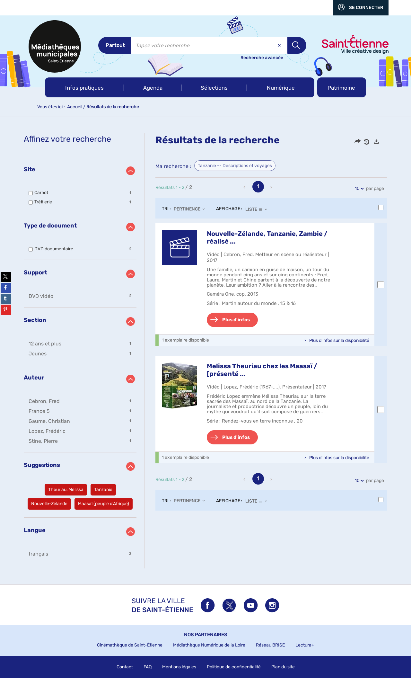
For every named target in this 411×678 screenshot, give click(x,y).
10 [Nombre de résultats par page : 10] (358, 188)
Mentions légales (179, 667)
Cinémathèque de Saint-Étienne (129, 645)
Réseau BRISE (270, 645)
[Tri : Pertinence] (191, 209)
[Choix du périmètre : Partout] (114, 45)
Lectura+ (304, 645)
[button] (84, 87)
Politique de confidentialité (234, 667)
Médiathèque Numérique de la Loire (209, 645)
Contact (125, 667)
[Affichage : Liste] (258, 209)
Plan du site (283, 667)
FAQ (148, 667)
